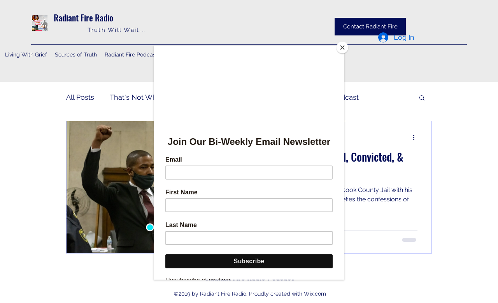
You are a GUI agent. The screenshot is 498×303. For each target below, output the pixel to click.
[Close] (342, 47)
